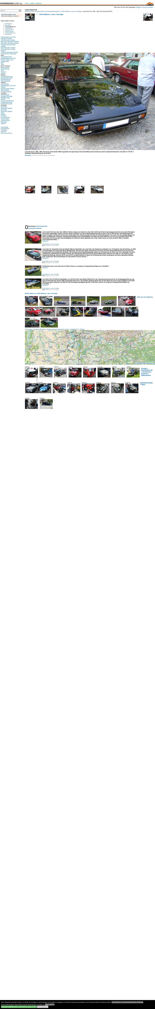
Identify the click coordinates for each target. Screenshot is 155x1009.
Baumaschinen (5, 67)
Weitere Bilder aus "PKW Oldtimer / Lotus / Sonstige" (41, 293)
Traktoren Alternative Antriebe (9, 52)
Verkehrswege (5, 119)
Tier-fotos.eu (8, 34)
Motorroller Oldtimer (6, 111)
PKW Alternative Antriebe (8, 48)
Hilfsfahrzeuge (5, 94)
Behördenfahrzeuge (6, 78)
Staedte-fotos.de (9, 31)
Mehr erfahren (49, 1004)
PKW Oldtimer (66, 11)
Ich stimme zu (42, 1007)
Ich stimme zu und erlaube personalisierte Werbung (18, 1007)
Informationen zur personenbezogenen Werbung (127, 1002)
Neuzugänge (4, 127)
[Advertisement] (40, 34)
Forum (27, 3)
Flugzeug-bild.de (9, 29)
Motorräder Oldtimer (6, 108)
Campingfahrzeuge (6, 57)
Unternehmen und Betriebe (8, 54)
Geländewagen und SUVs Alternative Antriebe (8, 37)
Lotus (73, 11)
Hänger (3, 73)
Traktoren (3, 72)
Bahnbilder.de (8, 23)
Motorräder (4, 107)
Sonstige (78, 11)
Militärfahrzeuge (5, 98)
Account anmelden (147, 7)
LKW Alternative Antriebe (8, 40)
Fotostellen (4, 130)
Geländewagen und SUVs (8, 58)
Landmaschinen (5, 120)
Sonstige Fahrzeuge (6, 96)
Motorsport (4, 122)
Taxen (2, 64)
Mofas (2, 113)
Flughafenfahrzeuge (6, 102)
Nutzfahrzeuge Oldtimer (8, 88)
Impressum (38, 3)
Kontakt (32, 3)
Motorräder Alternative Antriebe (10, 41)
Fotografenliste (5, 128)
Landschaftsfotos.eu (10, 32)
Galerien (3, 123)
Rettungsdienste (5, 81)
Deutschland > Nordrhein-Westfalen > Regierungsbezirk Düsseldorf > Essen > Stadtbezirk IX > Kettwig (54, 329)
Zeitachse (3, 131)
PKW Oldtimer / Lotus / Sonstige (51, 14)
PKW (2, 63)
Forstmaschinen (5, 117)
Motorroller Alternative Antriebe (10, 43)
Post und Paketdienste (7, 101)
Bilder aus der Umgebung (145, 297)
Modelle (3, 99)
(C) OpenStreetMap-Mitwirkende (144, 363)
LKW (2, 70)
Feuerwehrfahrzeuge (7, 76)
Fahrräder (4, 116)
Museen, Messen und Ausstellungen (7, 60)
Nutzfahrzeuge (5, 69)
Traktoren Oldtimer (6, 91)
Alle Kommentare (42, 226)
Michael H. (28, 155)
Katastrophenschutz (6, 104)
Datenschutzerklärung (6, 133)
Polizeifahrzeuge (5, 79)
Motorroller (4, 110)
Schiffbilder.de (8, 28)
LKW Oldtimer (5, 84)
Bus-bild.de (8, 25)
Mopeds (3, 114)
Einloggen (138, 7)
